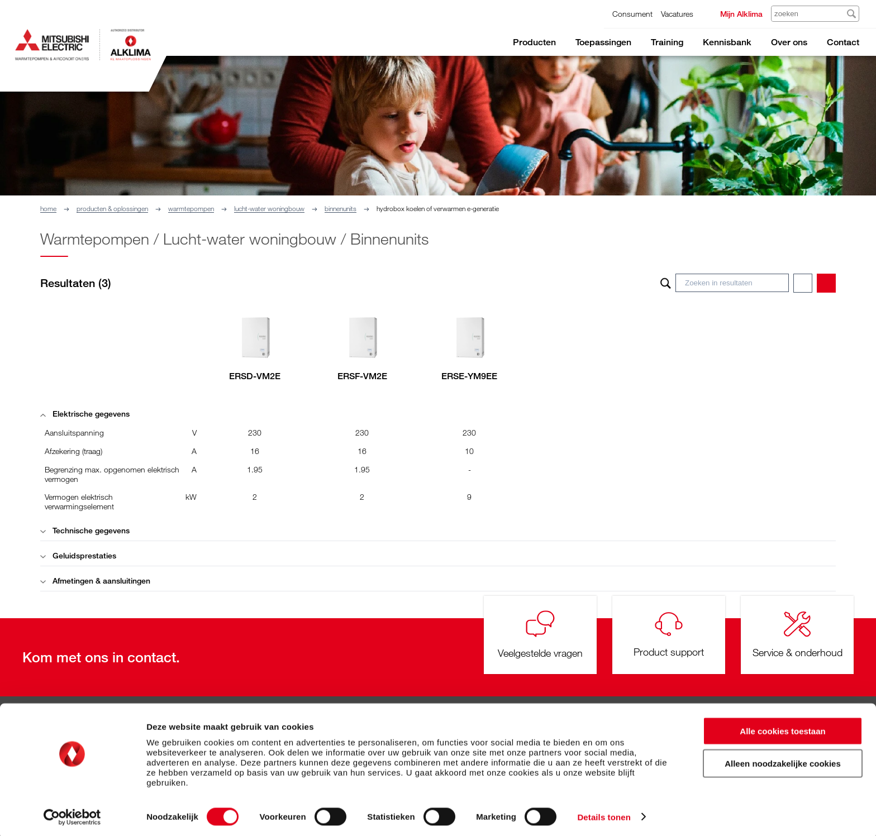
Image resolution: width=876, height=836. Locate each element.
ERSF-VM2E (362, 376)
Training (667, 42)
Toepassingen (603, 42)
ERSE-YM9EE (469, 376)
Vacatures (677, 13)
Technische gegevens (85, 530)
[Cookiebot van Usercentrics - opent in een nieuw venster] (72, 814)
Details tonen (603, 814)
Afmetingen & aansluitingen (95, 580)
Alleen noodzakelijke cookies (783, 761)
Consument (632, 13)
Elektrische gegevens (85, 413)
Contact (843, 42)
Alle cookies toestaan (782, 728)
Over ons (789, 42)
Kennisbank (727, 42)
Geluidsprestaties (78, 555)
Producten (534, 42)
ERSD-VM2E (254, 376)
